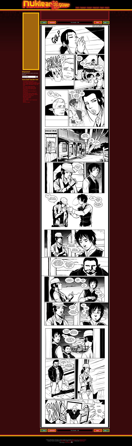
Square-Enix (76, 439)
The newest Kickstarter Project (30, 82)
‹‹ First (43, 22)
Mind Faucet (69, 442)
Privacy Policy (83, 439)
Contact (89, 8)
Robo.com (95, 8)
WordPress (63, 440)
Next (97, 22)
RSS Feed (82, 440)
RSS (77, 8)
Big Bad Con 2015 (27, 96)
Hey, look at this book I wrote (29, 87)
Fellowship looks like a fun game (30, 94)
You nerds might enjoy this (29, 86)
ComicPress (71, 440)
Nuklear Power (45, 5)
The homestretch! (27, 97)
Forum (107, 8)
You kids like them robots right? (30, 93)
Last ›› (105, 22)
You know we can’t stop (28, 81)
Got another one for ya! (28, 95)
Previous (51, 22)
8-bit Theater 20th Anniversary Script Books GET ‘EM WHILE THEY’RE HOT (31, 84)
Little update (26, 98)
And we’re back (26, 102)
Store (102, 8)
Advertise (83, 8)
